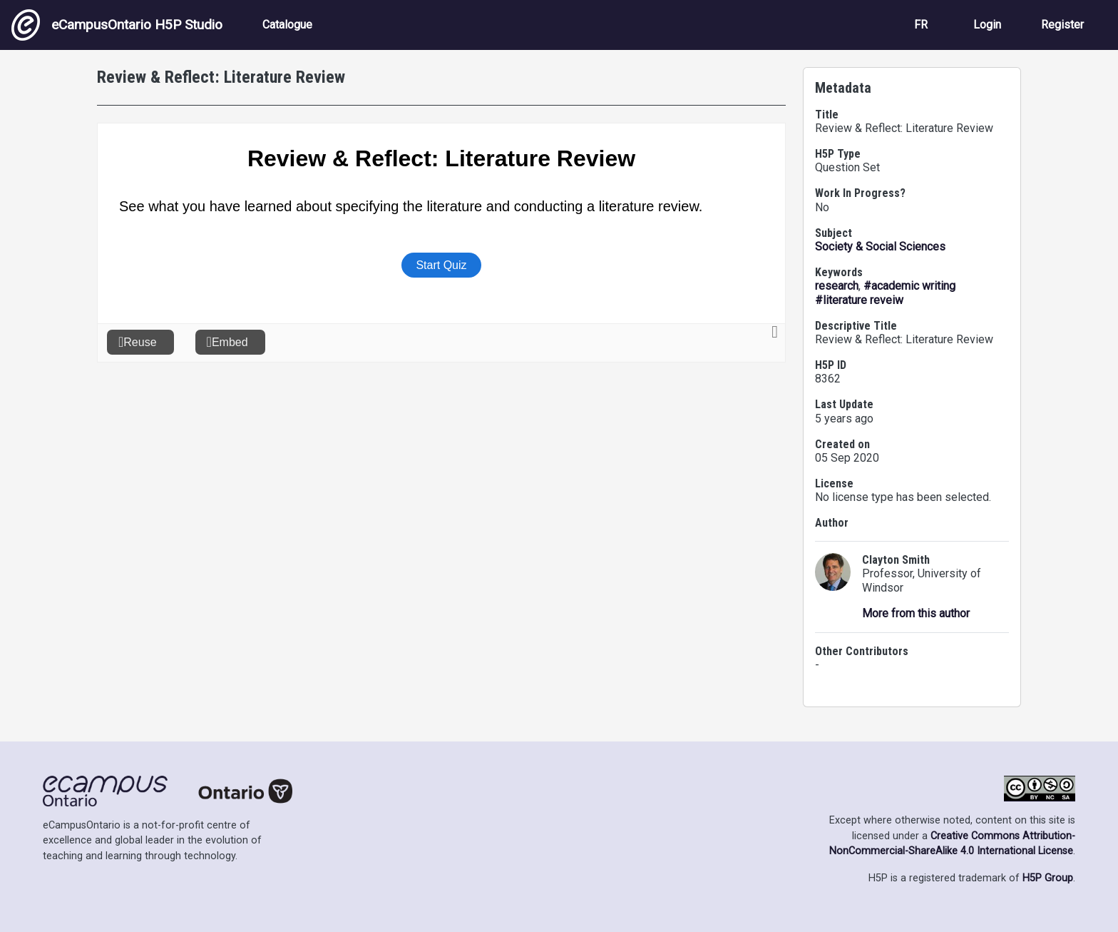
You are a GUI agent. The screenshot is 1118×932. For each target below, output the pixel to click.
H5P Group (1047, 878)
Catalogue (287, 24)
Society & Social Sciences (880, 246)
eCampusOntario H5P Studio (116, 25)
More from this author (916, 613)
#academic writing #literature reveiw (885, 293)
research (836, 286)
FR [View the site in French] (921, 24)
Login (987, 24)
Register (1062, 24)
